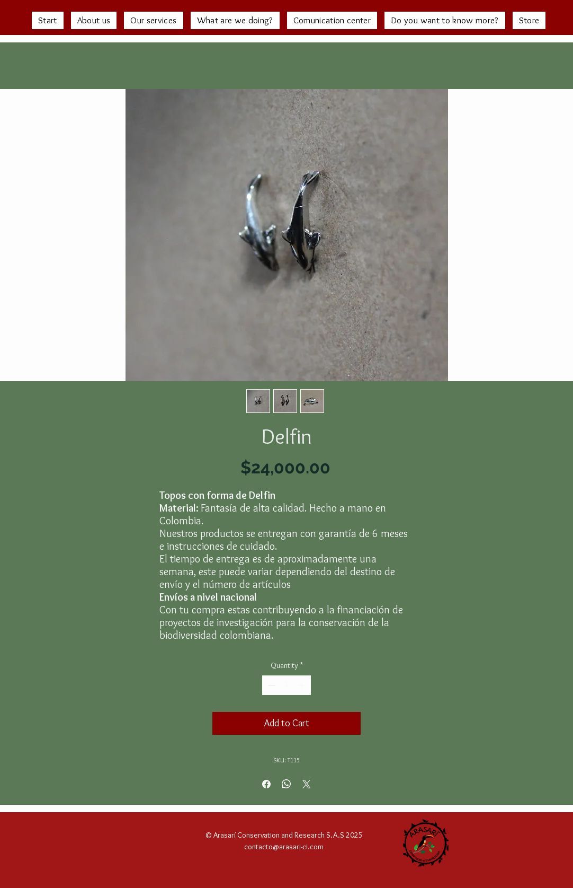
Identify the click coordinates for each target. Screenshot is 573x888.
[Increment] (302, 685)
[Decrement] (270, 685)
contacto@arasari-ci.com (284, 846)
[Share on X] (306, 784)
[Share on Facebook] (266, 784)
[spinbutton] (286, 685)
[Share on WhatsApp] (286, 784)
